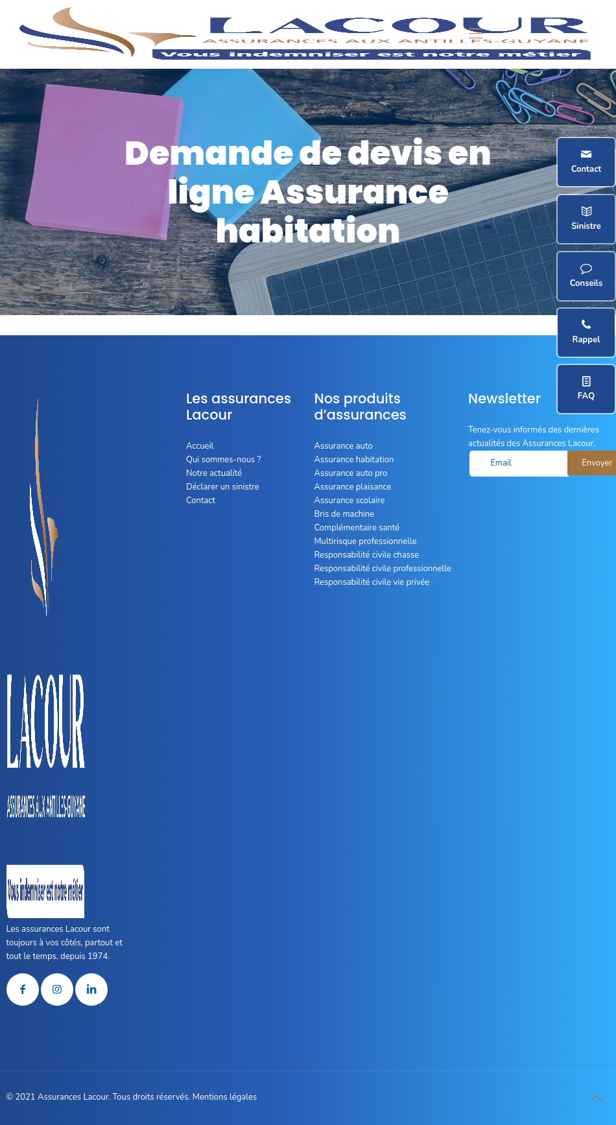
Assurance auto (343, 446)
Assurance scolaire (349, 500)
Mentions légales (225, 1097)
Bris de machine (344, 514)
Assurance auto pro (351, 473)
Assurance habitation (354, 460)
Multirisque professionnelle (365, 541)
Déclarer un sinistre (222, 487)
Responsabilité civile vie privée (372, 582)
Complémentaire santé (357, 528)
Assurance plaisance (353, 487)
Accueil (199, 446)
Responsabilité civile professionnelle (382, 568)
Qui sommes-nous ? (223, 460)
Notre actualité (214, 473)
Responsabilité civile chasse (367, 555)
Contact (200, 500)
